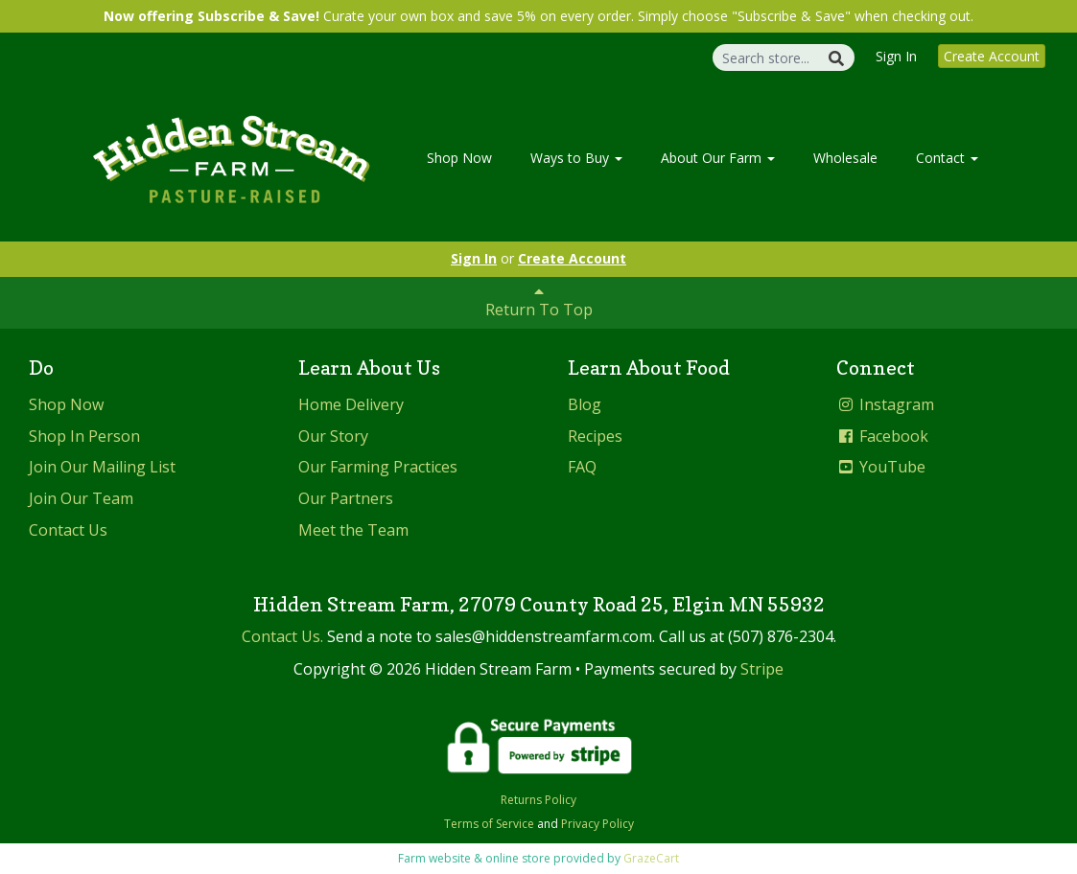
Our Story (333, 436)
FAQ (582, 466)
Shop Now (459, 158)
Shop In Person (84, 436)
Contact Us (68, 529)
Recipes (595, 436)
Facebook (882, 436)
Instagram (885, 404)
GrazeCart (651, 858)
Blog (584, 404)
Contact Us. (282, 636)
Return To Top (539, 302)
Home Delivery (351, 404)
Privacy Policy (597, 824)
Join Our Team (81, 498)
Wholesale (845, 158)
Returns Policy (538, 800)
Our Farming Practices (377, 466)
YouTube (880, 466)
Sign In (896, 56)
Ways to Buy (576, 158)
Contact (947, 158)
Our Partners (345, 498)
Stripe (762, 668)
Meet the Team (353, 529)
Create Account (992, 56)
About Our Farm (718, 158)
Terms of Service (489, 824)
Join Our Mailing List (102, 466)
